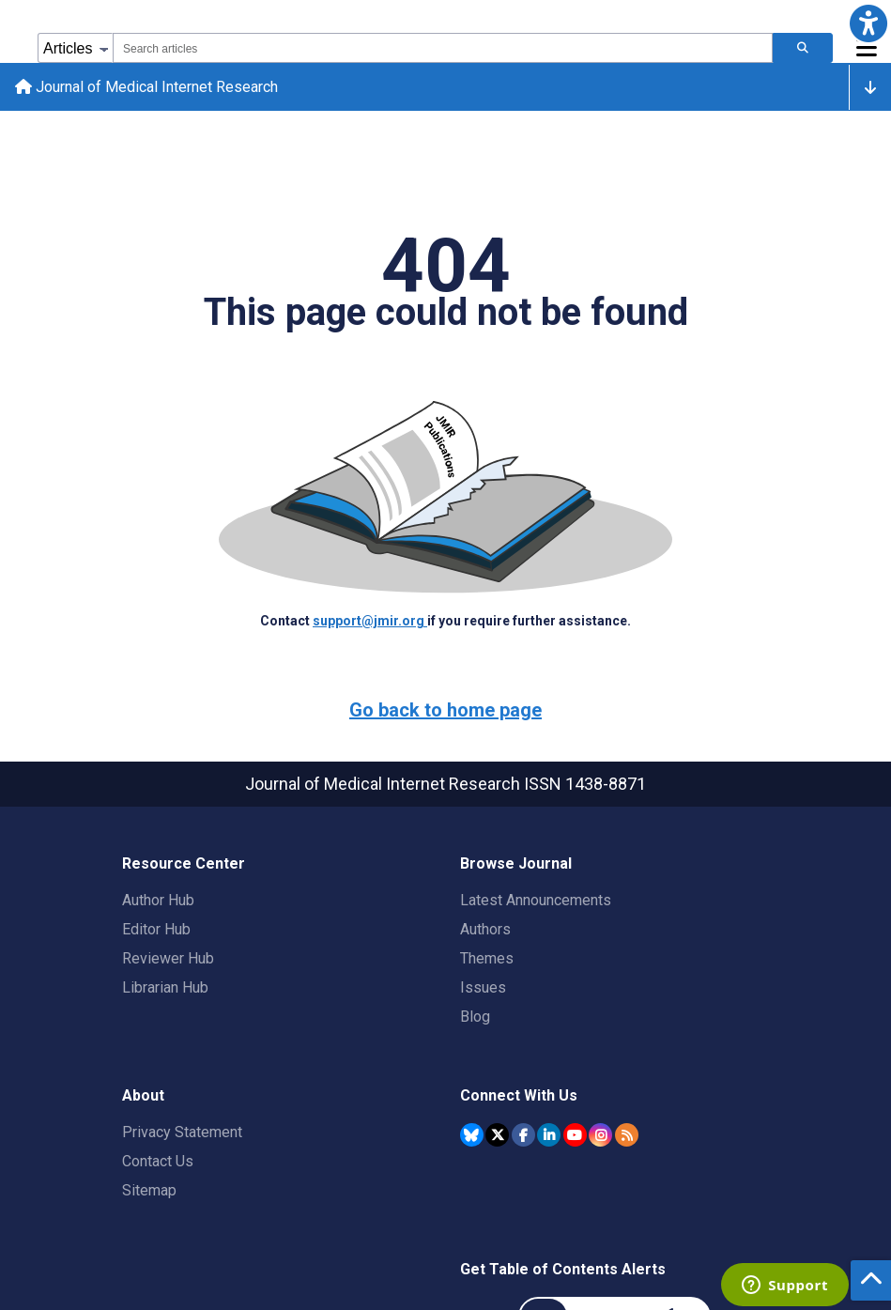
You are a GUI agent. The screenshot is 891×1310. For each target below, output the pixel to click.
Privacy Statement (182, 1132)
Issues (483, 987)
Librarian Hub (165, 987)
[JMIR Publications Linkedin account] (549, 1135)
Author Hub (158, 900)
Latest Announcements (535, 900)
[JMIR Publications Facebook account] (523, 1135)
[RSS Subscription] (626, 1135)
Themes (487, 958)
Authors (485, 929)
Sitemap (149, 1190)
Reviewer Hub (168, 958)
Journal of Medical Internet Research (146, 87)
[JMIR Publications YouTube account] (575, 1135)
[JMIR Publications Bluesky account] (472, 1135)
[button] (868, 23)
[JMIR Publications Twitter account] (497, 1135)
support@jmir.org (370, 620)
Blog (475, 1016)
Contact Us (157, 1161)
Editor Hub (156, 929)
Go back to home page (445, 710)
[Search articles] (803, 48)
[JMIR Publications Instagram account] (600, 1135)
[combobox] (443, 48)
